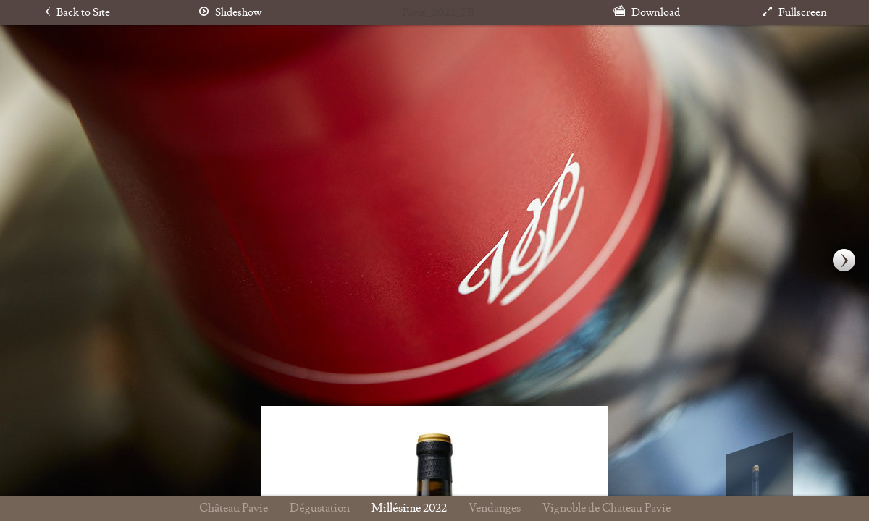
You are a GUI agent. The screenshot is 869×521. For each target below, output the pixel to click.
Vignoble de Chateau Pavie (606, 508)
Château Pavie (233, 508)
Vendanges (495, 508)
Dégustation (320, 508)
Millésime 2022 (409, 508)
